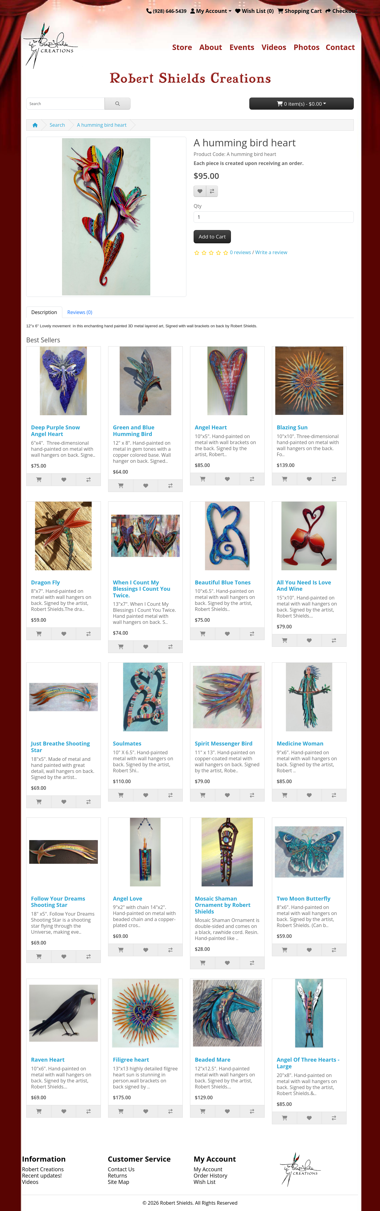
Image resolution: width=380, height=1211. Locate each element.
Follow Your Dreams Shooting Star (58, 902)
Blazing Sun (292, 427)
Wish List (205, 1181)
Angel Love (127, 898)
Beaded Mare (212, 1059)
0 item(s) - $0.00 (299, 103)
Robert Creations (43, 1169)
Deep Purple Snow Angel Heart (55, 430)
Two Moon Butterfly (303, 898)
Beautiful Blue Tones (223, 582)
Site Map (118, 1181)
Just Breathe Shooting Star (60, 747)
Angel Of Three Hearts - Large (308, 1063)
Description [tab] (44, 312)
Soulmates (127, 743)
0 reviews (240, 252)
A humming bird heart (101, 125)
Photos (306, 47)
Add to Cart (212, 236)
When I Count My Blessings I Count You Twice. (141, 589)
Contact (340, 47)
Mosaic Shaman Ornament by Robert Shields (223, 905)
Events (241, 47)
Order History (210, 1175)
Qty (197, 206)
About (210, 47)
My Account (208, 1169)
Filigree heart (131, 1059)
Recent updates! (42, 1175)
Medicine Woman (300, 743)
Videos (274, 47)
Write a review (271, 252)
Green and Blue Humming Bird (133, 430)
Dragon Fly (45, 582)
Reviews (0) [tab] (79, 312)
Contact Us (121, 1169)
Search (57, 125)
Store (182, 47)
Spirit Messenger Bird (224, 743)
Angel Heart (211, 427)
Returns (117, 1175)
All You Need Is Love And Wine (304, 586)
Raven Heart (47, 1059)
